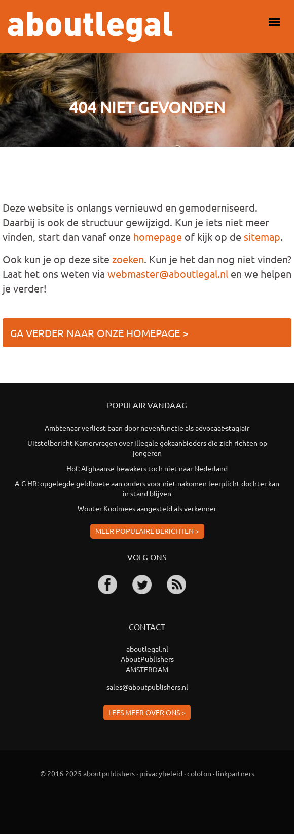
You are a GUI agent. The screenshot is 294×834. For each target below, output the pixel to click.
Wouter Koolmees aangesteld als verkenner (147, 508)
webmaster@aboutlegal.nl (167, 273)
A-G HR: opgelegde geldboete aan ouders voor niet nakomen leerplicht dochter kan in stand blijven (147, 488)
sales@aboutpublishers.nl (147, 686)
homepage (157, 236)
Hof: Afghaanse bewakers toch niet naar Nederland (147, 468)
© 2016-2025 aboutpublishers (87, 773)
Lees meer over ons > (147, 712)
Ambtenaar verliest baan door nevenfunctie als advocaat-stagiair (147, 427)
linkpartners (235, 773)
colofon (199, 773)
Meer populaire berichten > (147, 530)
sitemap (262, 236)
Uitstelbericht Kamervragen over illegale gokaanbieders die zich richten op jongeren (147, 447)
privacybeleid (160, 773)
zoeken (128, 259)
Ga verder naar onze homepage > (99, 332)
